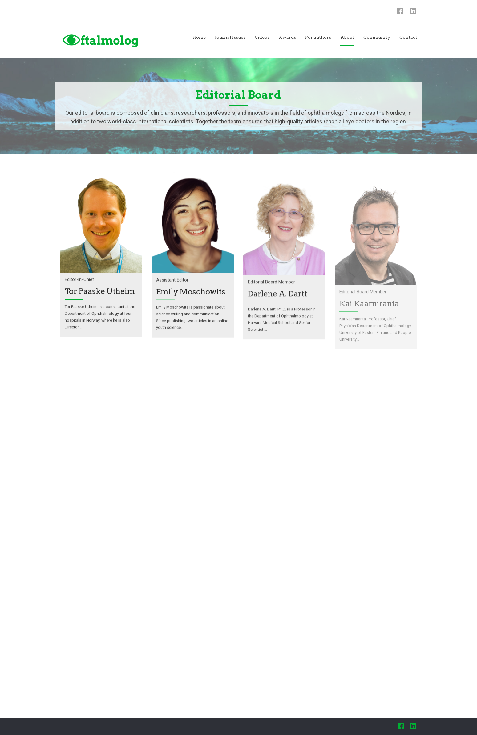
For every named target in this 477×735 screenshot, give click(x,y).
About (347, 37)
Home (199, 37)
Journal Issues (230, 37)
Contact (408, 37)
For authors (318, 37)
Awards (287, 37)
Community (376, 37)
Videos (262, 37)
